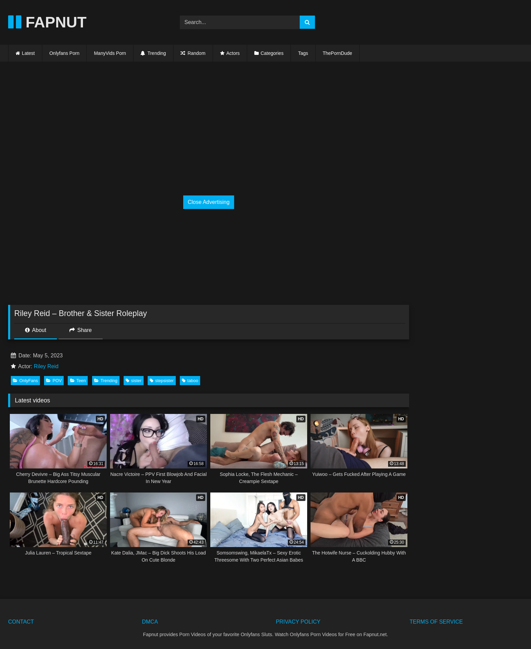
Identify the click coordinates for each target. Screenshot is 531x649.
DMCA (150, 622)
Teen (78, 380)
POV (54, 380)
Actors (233, 53)
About (35, 330)
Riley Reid (46, 366)
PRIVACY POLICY (298, 622)
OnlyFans (25, 380)
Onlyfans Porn (64, 53)
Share (80, 330)
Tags (303, 53)
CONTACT (21, 622)
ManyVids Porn (110, 53)
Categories (271, 53)
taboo (190, 380)
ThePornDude (337, 53)
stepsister (162, 380)
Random (192, 53)
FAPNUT (47, 22)
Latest (28, 53)
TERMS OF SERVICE (436, 622)
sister (134, 380)
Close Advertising (209, 202)
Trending (153, 53)
